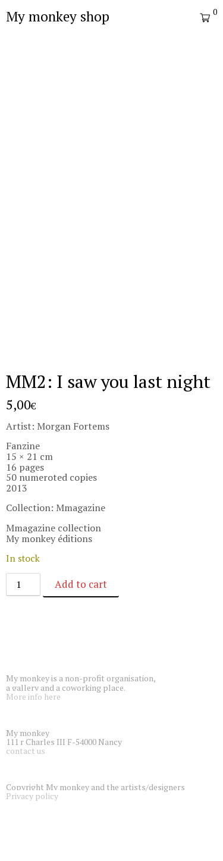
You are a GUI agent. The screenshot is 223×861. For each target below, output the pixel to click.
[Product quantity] (23, 584)
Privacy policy (32, 795)
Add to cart (81, 584)
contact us (25, 750)
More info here (33, 696)
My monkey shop (57, 16)
